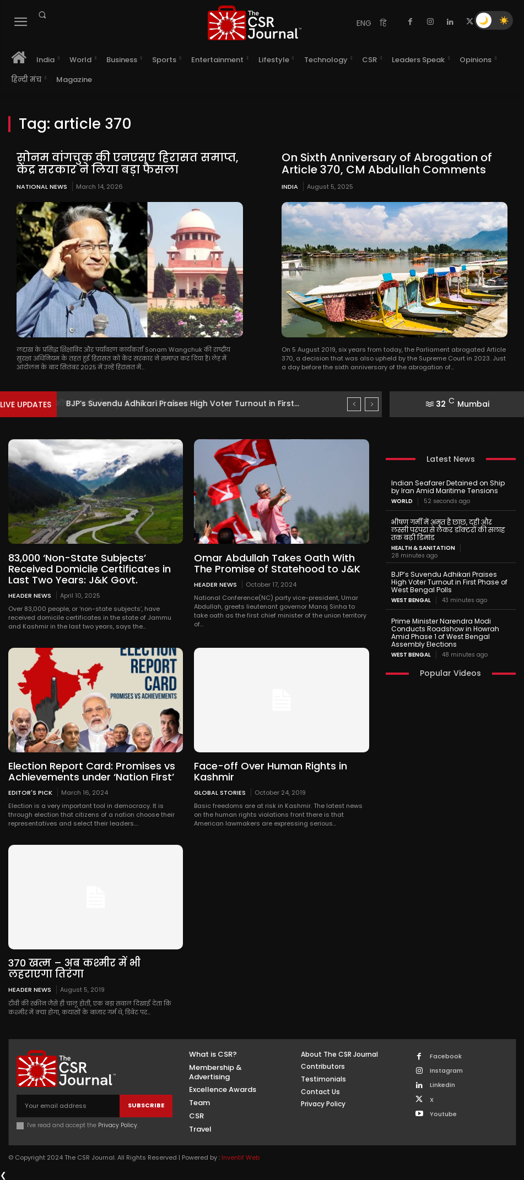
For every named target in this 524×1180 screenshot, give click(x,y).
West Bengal (411, 599)
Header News (29, 595)
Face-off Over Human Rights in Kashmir (270, 770)
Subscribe (146, 1104)
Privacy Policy (117, 1124)
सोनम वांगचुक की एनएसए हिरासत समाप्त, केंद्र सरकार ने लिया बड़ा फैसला (126, 163)
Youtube (443, 1113)
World (402, 501)
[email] (68, 1105)
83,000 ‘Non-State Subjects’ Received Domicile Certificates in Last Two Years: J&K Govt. (89, 568)
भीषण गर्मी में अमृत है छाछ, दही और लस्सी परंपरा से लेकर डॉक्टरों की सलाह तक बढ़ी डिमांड (450, 529)
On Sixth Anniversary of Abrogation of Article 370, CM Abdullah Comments (384, 163)
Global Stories (220, 792)
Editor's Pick (30, 792)
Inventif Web (241, 1156)
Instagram (446, 1070)
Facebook (446, 1055)
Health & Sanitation (423, 547)
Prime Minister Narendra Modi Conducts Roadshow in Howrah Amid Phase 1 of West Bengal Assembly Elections (445, 631)
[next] (372, 404)
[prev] (354, 404)
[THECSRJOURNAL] (254, 23)
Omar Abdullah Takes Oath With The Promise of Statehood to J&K (277, 562)
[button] (41, 14)
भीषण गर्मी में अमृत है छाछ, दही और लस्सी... (141, 403)
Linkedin (442, 1084)
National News (42, 186)
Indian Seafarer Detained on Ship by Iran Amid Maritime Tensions (447, 486)
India (290, 186)
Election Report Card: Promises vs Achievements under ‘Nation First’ (91, 770)
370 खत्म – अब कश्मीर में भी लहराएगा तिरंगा (73, 967)
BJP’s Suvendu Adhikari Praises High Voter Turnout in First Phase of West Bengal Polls (448, 581)
